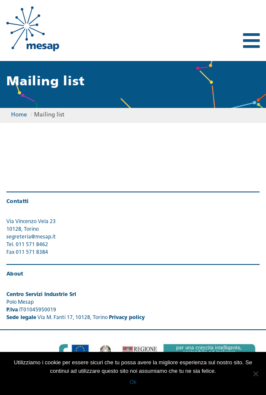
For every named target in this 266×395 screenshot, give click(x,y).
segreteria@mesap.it (31, 237)
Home (19, 115)
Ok (133, 382)
